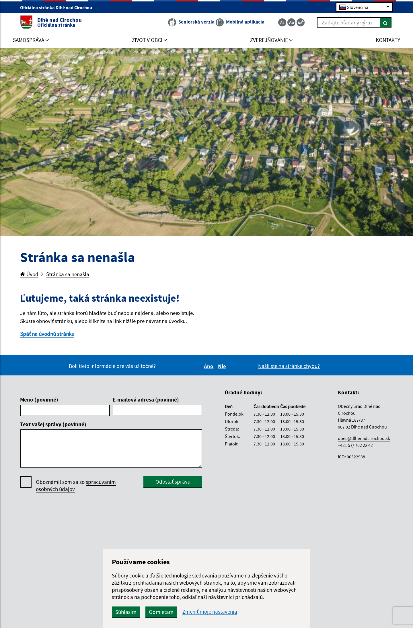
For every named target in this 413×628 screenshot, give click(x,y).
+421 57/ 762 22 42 (355, 445)
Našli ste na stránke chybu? (289, 366)
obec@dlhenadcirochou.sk (364, 438)
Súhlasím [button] (126, 611)
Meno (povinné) (39, 399)
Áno (209, 366)
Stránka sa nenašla (67, 274)
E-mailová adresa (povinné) (146, 399)
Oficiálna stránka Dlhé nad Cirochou (58, 7)
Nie (223, 366)
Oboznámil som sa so (76, 485)
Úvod (29, 274)
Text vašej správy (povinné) (53, 424)
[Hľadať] (385, 22)
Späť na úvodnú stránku (47, 333)
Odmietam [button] (161, 611)
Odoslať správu (172, 481)
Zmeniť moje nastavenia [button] (209, 612)
